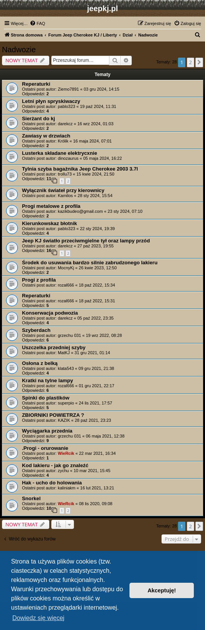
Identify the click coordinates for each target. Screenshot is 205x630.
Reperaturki (36, 84)
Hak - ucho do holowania (52, 483)
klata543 (66, 368)
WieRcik (66, 453)
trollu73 (65, 174)
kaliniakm (67, 488)
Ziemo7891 (68, 89)
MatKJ (64, 352)
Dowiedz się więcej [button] (38, 618)
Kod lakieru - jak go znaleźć (55, 465)
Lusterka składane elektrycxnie (59, 153)
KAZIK (64, 420)
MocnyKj (66, 267)
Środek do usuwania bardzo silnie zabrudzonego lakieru (90, 262)
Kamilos (65, 195)
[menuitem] (37, 23)
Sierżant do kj (38, 118)
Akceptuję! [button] (162, 590)
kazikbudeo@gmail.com (80, 211)
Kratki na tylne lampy (47, 380)
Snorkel (31, 498)
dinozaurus (68, 158)
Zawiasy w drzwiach (46, 136)
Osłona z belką (39, 363)
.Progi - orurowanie (45, 448)
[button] (199, 62)
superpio (66, 403)
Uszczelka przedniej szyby (54, 347)
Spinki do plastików (45, 398)
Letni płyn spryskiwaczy (51, 101)
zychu (63, 470)
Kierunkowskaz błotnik (49, 223)
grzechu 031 (69, 335)
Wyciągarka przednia (47, 431)
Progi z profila (39, 280)
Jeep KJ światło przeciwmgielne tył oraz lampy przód (86, 241)
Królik (63, 141)
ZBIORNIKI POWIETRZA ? (53, 415)
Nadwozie (19, 49)
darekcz (65, 123)
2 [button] (190, 62)
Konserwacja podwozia (50, 313)
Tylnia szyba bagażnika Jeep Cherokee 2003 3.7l (80, 169)
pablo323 (66, 106)
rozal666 (66, 285)
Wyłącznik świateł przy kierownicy (63, 190)
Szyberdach (36, 330)
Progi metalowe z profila (51, 206)
